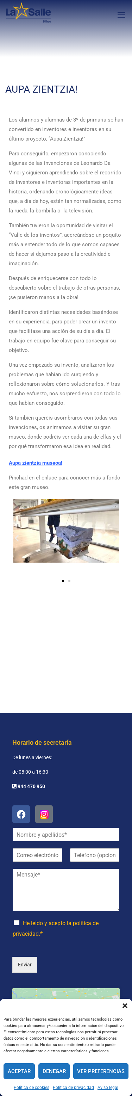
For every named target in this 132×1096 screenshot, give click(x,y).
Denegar (54, 1071)
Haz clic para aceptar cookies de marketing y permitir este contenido (66, 973)
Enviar (25, 912)
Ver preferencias (101, 1071)
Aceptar (19, 1071)
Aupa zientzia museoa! (35, 463)
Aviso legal (108, 1087)
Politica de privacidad (73, 1087)
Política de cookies (31, 1087)
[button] (124, 1005)
